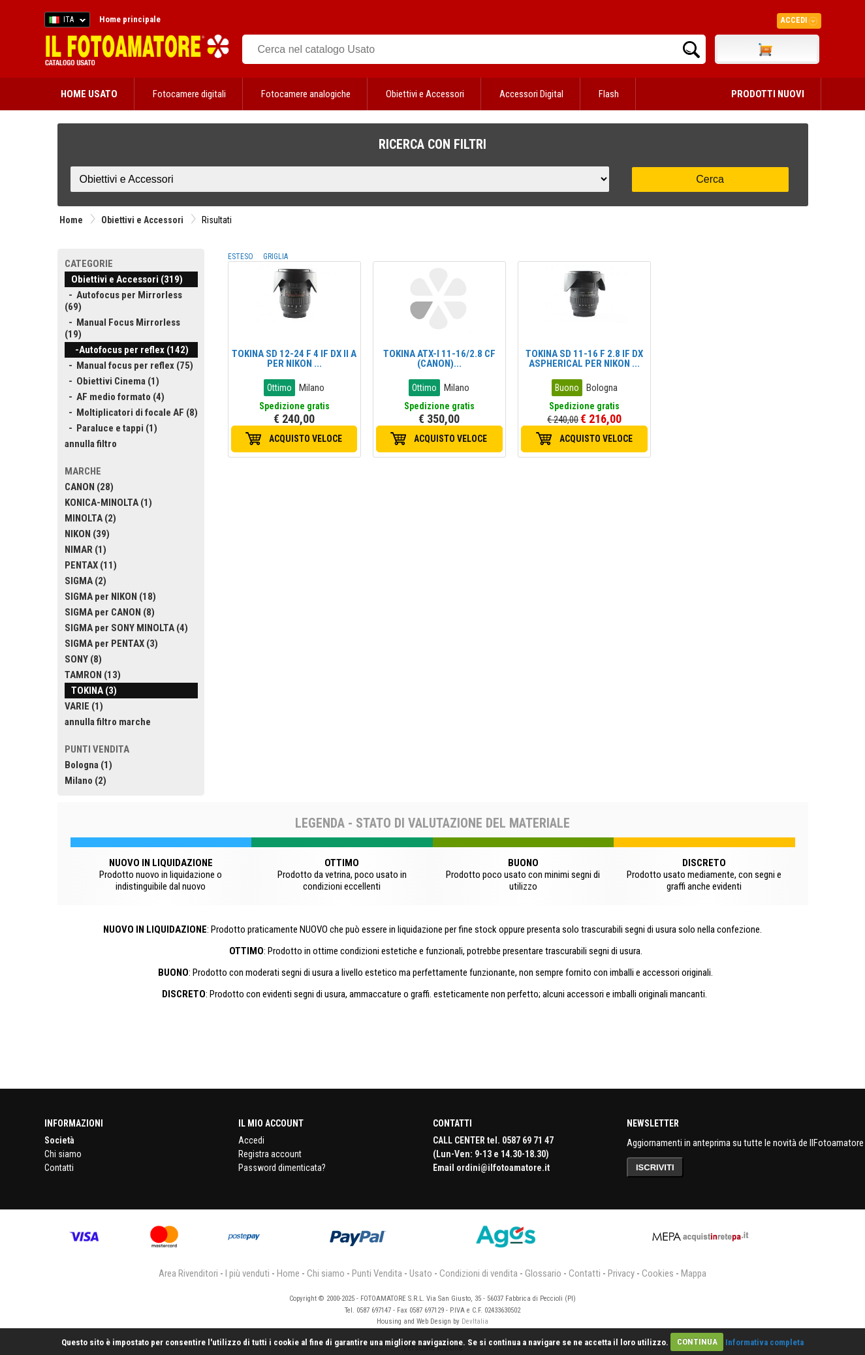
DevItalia (475, 1321)
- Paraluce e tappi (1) (111, 428)
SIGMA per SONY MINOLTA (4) (126, 628)
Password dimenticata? (282, 1167)
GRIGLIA (275, 256)
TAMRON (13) (93, 675)
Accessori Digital (531, 94)
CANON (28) (89, 487)
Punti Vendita (377, 1273)
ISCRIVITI (655, 1167)
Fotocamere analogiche (306, 94)
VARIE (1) (84, 706)
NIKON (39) (87, 534)
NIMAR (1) (85, 549)
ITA (65, 21)
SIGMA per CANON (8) (110, 612)
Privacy (621, 1273)
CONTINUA (697, 1342)
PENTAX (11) (91, 565)
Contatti (59, 1167)
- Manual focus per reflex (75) (129, 365)
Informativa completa (764, 1342)
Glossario (543, 1273)
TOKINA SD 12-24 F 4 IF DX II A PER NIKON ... (294, 358)
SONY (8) (83, 659)
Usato (420, 1273)
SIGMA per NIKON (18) (110, 596)
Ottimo (279, 387)
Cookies (658, 1273)
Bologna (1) (88, 765)
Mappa (693, 1273)
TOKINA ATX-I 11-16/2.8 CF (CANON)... (439, 358)
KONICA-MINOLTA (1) (108, 502)
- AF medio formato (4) (115, 397)
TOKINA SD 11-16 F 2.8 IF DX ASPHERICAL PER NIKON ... (584, 358)
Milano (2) (85, 781)
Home (71, 220)
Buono (567, 387)
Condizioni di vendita (478, 1273)
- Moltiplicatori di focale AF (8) (131, 412)
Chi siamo (63, 1154)
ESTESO (240, 256)
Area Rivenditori (188, 1273)
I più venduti (247, 1273)
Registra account (270, 1154)
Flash (609, 94)
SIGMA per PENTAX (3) (111, 643)
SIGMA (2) (85, 581)
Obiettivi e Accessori (425, 94)
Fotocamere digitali (189, 94)
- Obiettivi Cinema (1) (112, 381)
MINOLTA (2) (90, 518)
